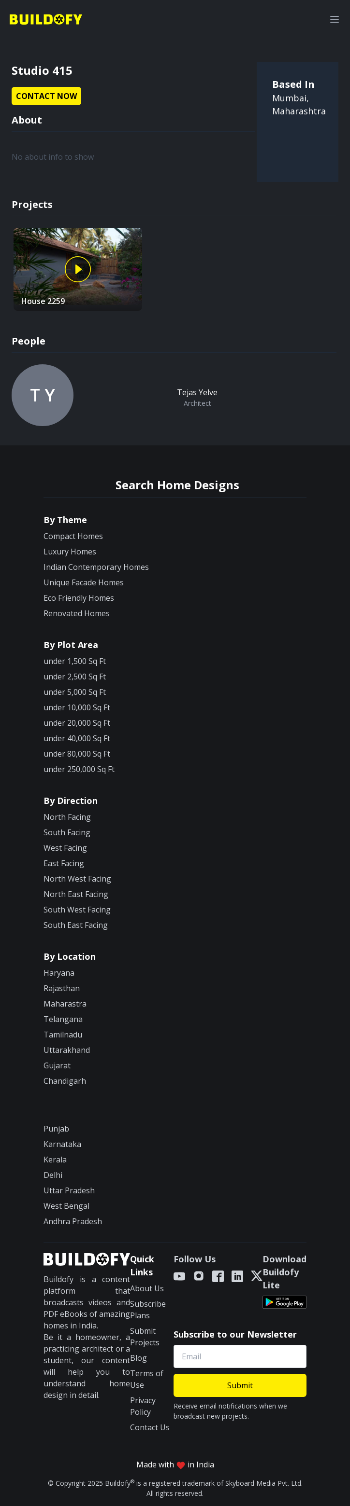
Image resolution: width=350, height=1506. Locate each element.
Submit (240, 1385)
